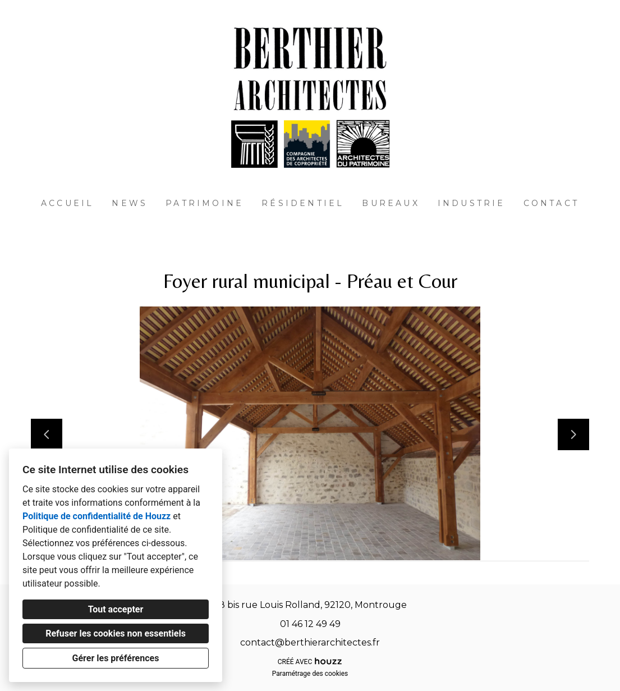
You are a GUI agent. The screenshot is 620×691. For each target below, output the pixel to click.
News (130, 203)
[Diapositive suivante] (573, 434)
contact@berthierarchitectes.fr (310, 642)
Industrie (472, 203)
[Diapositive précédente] (46, 434)
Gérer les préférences (115, 658)
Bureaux (390, 203)
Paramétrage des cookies (310, 674)
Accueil (67, 203)
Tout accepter (116, 609)
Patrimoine (205, 203)
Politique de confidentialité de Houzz (96, 516)
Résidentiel (302, 203)
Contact (551, 203)
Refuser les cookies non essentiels (115, 633)
